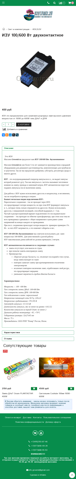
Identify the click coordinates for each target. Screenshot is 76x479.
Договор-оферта (53, 422)
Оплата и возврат (13, 417)
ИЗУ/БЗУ (37, 29)
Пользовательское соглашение (57, 417)
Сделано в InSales (38, 475)
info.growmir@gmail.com (39, 470)
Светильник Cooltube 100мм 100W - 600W (55, 395)
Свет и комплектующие (18, 29)
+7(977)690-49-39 (39, 446)
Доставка (27, 417)
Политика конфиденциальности (29, 422)
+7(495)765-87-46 (39, 441)
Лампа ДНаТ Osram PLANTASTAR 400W (17, 395)
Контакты (37, 417)
